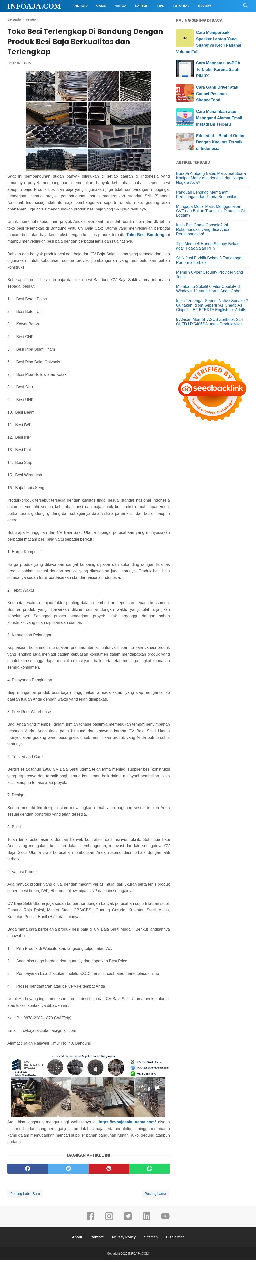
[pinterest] (109, 1170)
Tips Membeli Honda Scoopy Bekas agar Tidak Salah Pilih (208, 246)
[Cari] (245, 7)
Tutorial (181, 6)
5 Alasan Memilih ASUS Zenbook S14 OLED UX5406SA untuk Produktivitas (209, 321)
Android (80, 6)
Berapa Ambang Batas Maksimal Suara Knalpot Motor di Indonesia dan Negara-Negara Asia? (211, 178)
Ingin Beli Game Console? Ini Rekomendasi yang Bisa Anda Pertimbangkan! (203, 229)
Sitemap (152, 1239)
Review (204, 6)
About (75, 1239)
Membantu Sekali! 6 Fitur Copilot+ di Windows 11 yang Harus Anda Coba (208, 288)
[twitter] (68, 1170)
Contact (96, 1239)
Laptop (141, 6)
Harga (121, 6)
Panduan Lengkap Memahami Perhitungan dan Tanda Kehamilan (207, 194)
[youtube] (165, 1221)
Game (101, 6)
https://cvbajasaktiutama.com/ (127, 1124)
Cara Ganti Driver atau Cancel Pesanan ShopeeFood (217, 93)
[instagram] (109, 1221)
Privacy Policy (124, 1239)
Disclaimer (177, 1239)
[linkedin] (147, 1221)
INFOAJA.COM (34, 6)
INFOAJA (24, 64)
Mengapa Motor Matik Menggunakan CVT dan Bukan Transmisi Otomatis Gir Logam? (211, 210)
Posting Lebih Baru (25, 1195)
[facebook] (28, 1170)
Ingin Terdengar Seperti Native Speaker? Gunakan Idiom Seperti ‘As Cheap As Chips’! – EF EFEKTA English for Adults (212, 305)
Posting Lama (155, 1195)
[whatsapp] (149, 1170)
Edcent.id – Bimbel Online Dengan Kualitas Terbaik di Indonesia (221, 142)
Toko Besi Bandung (145, 236)
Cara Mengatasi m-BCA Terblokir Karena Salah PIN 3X (218, 69)
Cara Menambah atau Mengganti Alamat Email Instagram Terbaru (219, 117)
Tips (160, 6)
